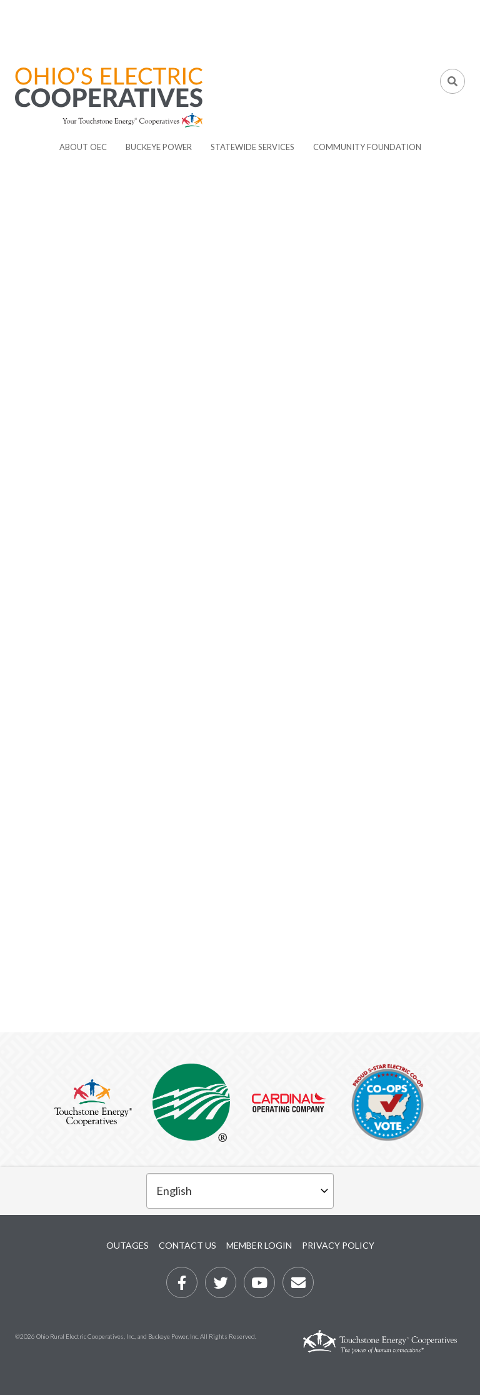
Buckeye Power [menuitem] (159, 147)
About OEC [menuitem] (83, 147)
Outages (127, 1245)
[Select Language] (240, 1191)
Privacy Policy (338, 1245)
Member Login (259, 1245)
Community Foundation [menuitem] (367, 147)
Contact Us (187, 1245)
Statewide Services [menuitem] (252, 147)
